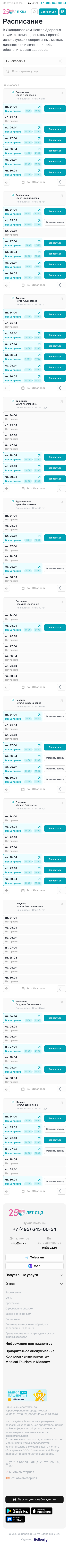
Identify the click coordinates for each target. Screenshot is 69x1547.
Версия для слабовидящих (37, 1499)
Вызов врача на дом (18, 1314)
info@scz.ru (19, 1243)
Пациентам (12, 1319)
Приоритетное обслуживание (30, 1351)
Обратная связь (13, 3)
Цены (8, 1298)
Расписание (13, 1292)
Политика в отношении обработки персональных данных (26, 1326)
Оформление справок (19, 1308)
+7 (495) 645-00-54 (53, 3)
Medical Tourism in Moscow (27, 1362)
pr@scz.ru (49, 1247)
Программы (13, 1303)
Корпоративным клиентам (27, 1357)
